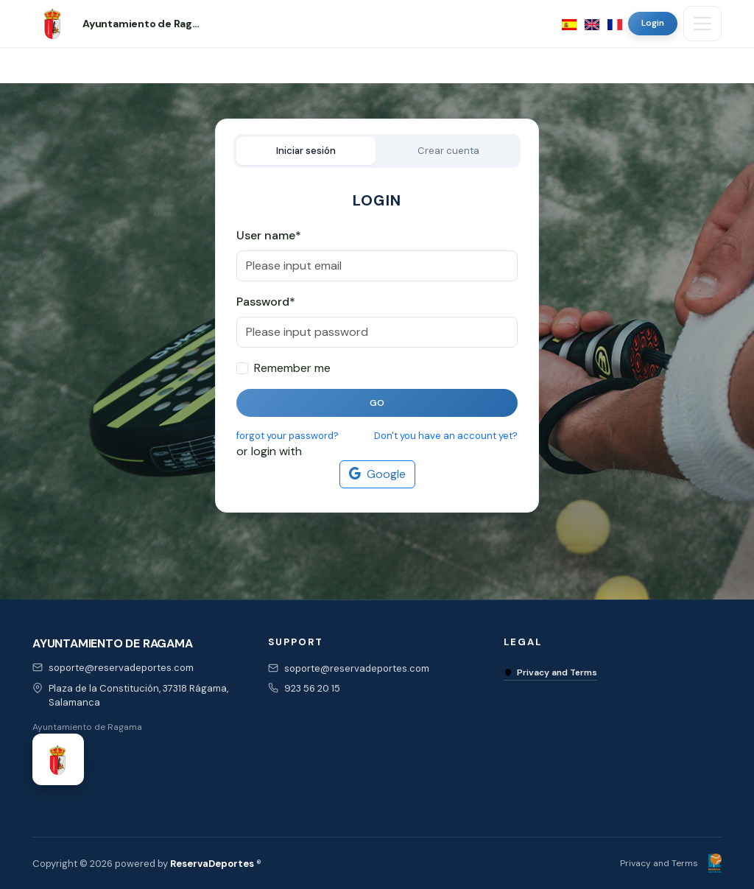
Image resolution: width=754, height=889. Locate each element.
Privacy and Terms (550, 672)
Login (652, 23)
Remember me (292, 368)
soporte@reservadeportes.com (121, 667)
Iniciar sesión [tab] (306, 150)
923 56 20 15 (312, 688)
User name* (268, 235)
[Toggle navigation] (702, 23)
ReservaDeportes (212, 863)
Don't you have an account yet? (446, 435)
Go (377, 403)
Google (377, 474)
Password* (265, 301)
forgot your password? (287, 435)
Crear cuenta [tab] (448, 150)
